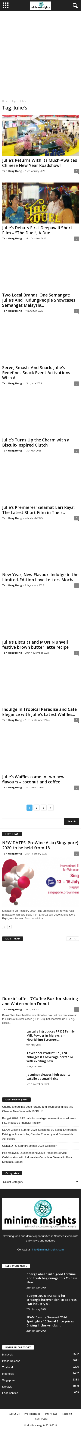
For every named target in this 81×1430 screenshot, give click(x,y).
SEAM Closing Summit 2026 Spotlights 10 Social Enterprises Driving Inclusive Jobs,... (50, 1321)
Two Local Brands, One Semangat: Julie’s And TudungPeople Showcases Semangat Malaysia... (38, 300)
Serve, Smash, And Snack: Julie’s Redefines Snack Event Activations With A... (36, 373)
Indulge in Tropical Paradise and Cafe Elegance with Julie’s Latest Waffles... (39, 712)
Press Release (11, 1361)
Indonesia (8, 1373)
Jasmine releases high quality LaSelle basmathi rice (49, 1076)
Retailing (67, 1413)
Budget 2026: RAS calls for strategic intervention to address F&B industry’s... (52, 1300)
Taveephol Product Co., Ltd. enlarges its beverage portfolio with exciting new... (50, 1057)
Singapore (8, 1380)
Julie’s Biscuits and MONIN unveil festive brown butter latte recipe (35, 644)
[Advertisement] (40, 53)
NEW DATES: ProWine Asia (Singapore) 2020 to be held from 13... (40, 845)
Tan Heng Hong (12, 170)
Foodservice (41, 1418)
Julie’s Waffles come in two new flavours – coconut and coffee (33, 779)
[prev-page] (4, 926)
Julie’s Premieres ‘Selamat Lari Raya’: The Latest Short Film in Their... (38, 510)
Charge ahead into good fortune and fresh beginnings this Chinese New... (52, 1278)
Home (5, 101)
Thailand (7, 1367)
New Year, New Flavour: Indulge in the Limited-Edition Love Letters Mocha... (40, 577)
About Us (14, 1413)
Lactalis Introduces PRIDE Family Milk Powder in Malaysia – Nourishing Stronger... (51, 1035)
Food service (10, 1393)
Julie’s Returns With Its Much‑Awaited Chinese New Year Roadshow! (39, 163)
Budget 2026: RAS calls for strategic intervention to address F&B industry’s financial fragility (39, 1120)
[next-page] (9, 926)
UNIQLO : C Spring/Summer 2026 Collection (29, 1145)
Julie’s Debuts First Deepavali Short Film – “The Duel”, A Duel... (37, 230)
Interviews (51, 1413)
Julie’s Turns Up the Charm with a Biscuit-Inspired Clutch (35, 442)
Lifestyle (7, 1386)
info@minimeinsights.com (48, 1249)
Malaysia (7, 1354)
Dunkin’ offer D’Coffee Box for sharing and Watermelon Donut (40, 1001)
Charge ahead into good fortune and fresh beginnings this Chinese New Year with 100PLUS (37, 1109)
